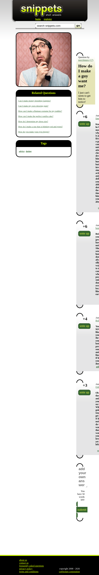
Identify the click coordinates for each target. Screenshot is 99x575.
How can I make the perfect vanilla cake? (35, 116)
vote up (84, 123)
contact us (23, 563)
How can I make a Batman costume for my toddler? (40, 111)
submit (81, 509)
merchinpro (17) (85, 60)
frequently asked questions (31, 565)
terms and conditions (28, 571)
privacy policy (25, 568)
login (38, 19)
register (48, 19)
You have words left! (81, 495)
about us (23, 560)
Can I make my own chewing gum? (33, 106)
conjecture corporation (69, 571)
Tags (44, 143)
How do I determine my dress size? (33, 121)
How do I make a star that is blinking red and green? (40, 126)
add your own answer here (82, 477)
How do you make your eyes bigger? (33, 132)
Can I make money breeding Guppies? (34, 101)
